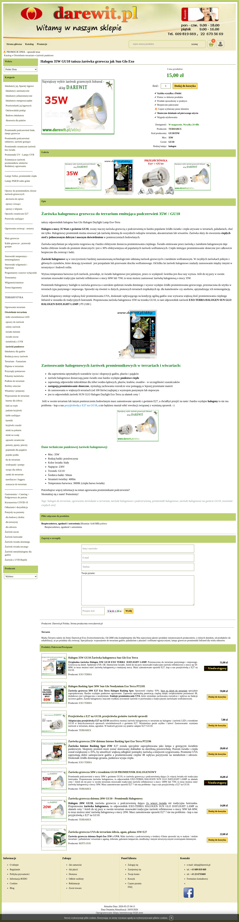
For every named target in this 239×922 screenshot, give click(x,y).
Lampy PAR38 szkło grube (17, 181)
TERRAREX (175, 129)
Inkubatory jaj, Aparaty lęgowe (19, 86)
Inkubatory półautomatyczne (19, 96)
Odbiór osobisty (76, 879)
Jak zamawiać (75, 865)
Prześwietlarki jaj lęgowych (19, 105)
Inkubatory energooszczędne (19, 100)
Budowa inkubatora (15, 115)
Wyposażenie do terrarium (17, 396)
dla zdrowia (11, 527)
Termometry (10, 277)
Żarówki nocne (12, 532)
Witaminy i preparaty (15, 391)
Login (220, 44)
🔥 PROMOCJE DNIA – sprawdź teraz (21, 52)
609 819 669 (198, 869)
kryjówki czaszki (13, 425)
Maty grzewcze (12, 238)
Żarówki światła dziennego (17, 542)
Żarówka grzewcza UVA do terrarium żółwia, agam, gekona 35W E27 (107, 832)
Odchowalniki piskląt (16, 110)
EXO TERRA (85, 674)
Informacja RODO (18, 879)
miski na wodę (12, 435)
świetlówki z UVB (14, 341)
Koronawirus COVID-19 (16, 502)
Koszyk (211, 41)
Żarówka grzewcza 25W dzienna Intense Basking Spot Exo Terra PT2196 (109, 741)
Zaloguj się (133, 865)
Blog (12, 888)
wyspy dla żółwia (14, 469)
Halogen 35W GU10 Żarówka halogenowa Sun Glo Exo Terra (103, 657)
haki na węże (12, 405)
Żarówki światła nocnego (16, 546)
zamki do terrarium (14, 474)
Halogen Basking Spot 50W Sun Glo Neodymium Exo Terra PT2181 (106, 686)
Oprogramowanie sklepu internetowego (114, 913)
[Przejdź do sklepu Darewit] (119, 20)
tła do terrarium (13, 460)
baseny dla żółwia (14, 400)
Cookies (13, 883)
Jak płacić (73, 869)
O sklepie (14, 865)
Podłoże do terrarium (14, 381)
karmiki (9, 420)
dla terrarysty (12, 522)
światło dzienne (13, 332)
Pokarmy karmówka (14, 376)
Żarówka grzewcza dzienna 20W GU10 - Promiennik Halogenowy (105, 798)
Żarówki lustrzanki (13, 537)
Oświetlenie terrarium (24, 55)
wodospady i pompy (15, 464)
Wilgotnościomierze (14, 282)
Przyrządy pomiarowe (15, 371)
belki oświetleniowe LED (17, 317)
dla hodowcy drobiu (15, 517)
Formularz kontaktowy (197, 879)
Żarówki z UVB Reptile (16, 560)
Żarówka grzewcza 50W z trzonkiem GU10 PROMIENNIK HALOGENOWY (112, 772)
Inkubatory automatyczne (17, 91)
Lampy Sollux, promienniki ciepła (21, 176)
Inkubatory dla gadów (15, 351)
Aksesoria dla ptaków (16, 120)
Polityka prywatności (20, 874)
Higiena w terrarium (14, 366)
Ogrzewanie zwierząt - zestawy (19, 228)
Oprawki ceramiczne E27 (16, 214)
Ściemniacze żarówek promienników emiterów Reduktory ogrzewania (16, 162)
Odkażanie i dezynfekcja (16, 507)
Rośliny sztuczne (13, 386)
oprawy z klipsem (14, 209)
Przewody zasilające (14, 219)
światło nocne (12, 337)
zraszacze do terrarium (16, 484)
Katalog (29, 44)
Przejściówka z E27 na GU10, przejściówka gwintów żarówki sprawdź (108, 716)
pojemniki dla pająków (16, 450)
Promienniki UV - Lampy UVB (19, 155)
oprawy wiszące (13, 204)
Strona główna (14, 44)
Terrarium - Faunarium (15, 361)
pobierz (103, 523)
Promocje (42, 44)
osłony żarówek (13, 327)
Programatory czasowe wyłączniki (21, 273)
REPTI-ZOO (85, 843)
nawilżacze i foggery (15, 479)
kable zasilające (13, 415)
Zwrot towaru (75, 888)
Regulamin (15, 869)
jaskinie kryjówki (14, 410)
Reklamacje (74, 883)
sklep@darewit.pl (202, 865)
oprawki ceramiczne (15, 440)
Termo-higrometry (13, 287)
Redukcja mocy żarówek (16, 356)
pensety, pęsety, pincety (17, 445)
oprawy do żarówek (15, 322)
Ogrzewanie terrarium (15, 307)
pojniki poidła (12, 455)
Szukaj (194, 44)
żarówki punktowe (45, 55)
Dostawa (73, 874)
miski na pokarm (13, 430)
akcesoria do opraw (15, 199)
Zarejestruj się (134, 869)
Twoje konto (133, 874)
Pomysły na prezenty (14, 512)
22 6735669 (198, 874)
